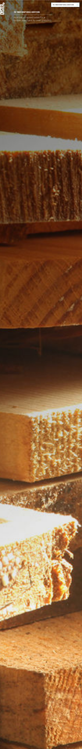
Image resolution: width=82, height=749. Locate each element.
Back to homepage (2, 9)
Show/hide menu (77, 5)
